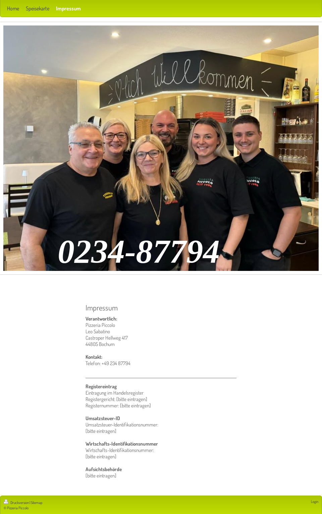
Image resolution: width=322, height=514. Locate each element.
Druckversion (17, 502)
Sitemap (36, 502)
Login (314, 501)
